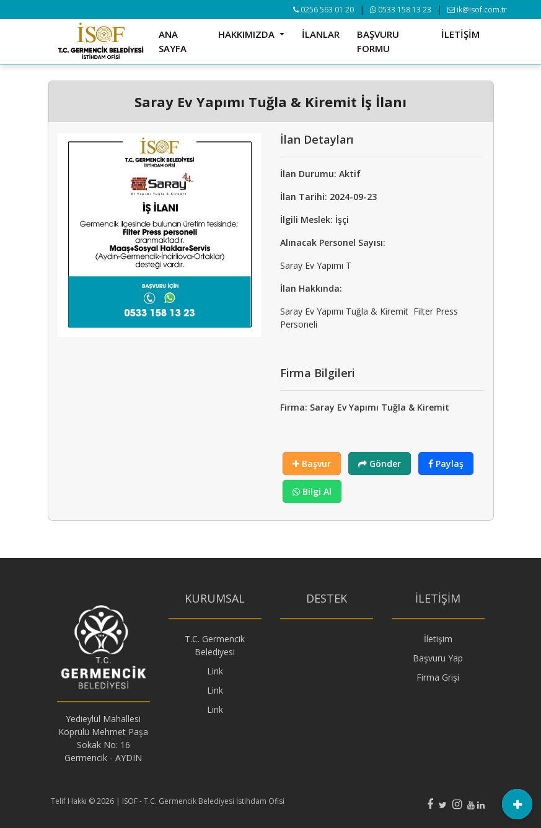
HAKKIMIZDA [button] (247, 34)
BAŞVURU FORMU (378, 41)
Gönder (379, 463)
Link (215, 671)
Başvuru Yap (438, 658)
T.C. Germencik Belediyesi (215, 645)
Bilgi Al (312, 491)
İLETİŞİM (460, 34)
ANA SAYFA (173, 41)
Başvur (311, 463)
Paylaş (446, 463)
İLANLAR (321, 34)
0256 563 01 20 (323, 9)
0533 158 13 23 (400, 9)
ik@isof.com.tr (477, 9)
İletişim (438, 639)
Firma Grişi (437, 677)
